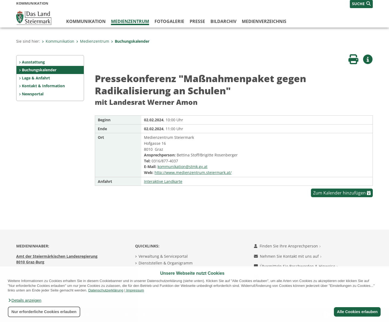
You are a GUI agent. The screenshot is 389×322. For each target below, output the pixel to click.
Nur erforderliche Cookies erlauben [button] (43, 312)
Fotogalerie (169, 21)
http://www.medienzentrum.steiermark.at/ (193, 172)
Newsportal (32, 93)
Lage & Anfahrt (36, 78)
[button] (24, 300)
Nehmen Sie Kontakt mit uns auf (287, 256)
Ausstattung (33, 62)
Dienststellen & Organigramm (166, 263)
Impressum (135, 290)
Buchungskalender (130, 41)
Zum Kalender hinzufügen (342, 193)
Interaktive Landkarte (163, 181)
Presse (197, 21)
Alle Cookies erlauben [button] (357, 312)
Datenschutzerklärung (105, 290)
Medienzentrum (130, 21)
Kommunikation (86, 21)
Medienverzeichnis (264, 21)
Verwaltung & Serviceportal (163, 256)
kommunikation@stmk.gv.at (182, 166)
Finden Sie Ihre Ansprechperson (287, 246)
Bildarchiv (223, 21)
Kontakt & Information (43, 85)
